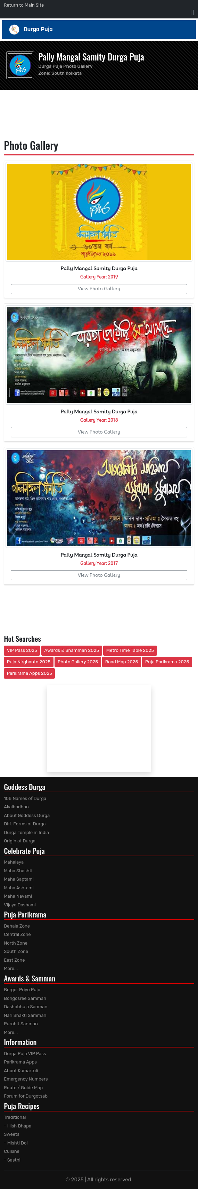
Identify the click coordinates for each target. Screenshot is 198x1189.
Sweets (11, 1134)
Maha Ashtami (19, 887)
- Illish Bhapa (17, 1126)
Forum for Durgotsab (26, 1096)
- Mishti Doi (15, 1143)
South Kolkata (66, 73)
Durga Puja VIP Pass (25, 1053)
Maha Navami (18, 896)
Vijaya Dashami (20, 904)
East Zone (14, 960)
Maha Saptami (19, 879)
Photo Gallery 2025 (78, 661)
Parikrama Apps (20, 1062)
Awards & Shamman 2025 (71, 650)
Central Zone (17, 934)
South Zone (16, 951)
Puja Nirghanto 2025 (29, 661)
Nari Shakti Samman (25, 1015)
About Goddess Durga (27, 815)
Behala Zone (17, 926)
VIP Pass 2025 (22, 650)
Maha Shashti (18, 870)
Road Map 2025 (121, 661)
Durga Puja (99, 29)
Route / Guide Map (23, 1087)
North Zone (15, 943)
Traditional (15, 1117)
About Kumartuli (21, 1070)
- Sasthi (12, 1160)
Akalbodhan (16, 806)
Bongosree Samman (25, 998)
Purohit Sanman (21, 1023)
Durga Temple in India (26, 832)
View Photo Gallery (99, 288)
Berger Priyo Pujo (22, 989)
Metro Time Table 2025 (130, 650)
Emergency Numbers (26, 1079)
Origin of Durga (19, 840)
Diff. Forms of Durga (25, 823)
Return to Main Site (24, 5)
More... (11, 968)
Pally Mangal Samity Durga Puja (91, 56)
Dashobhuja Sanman (25, 1006)
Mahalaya (14, 862)
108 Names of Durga (25, 798)
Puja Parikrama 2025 (167, 661)
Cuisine (11, 1151)
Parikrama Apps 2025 (29, 673)
